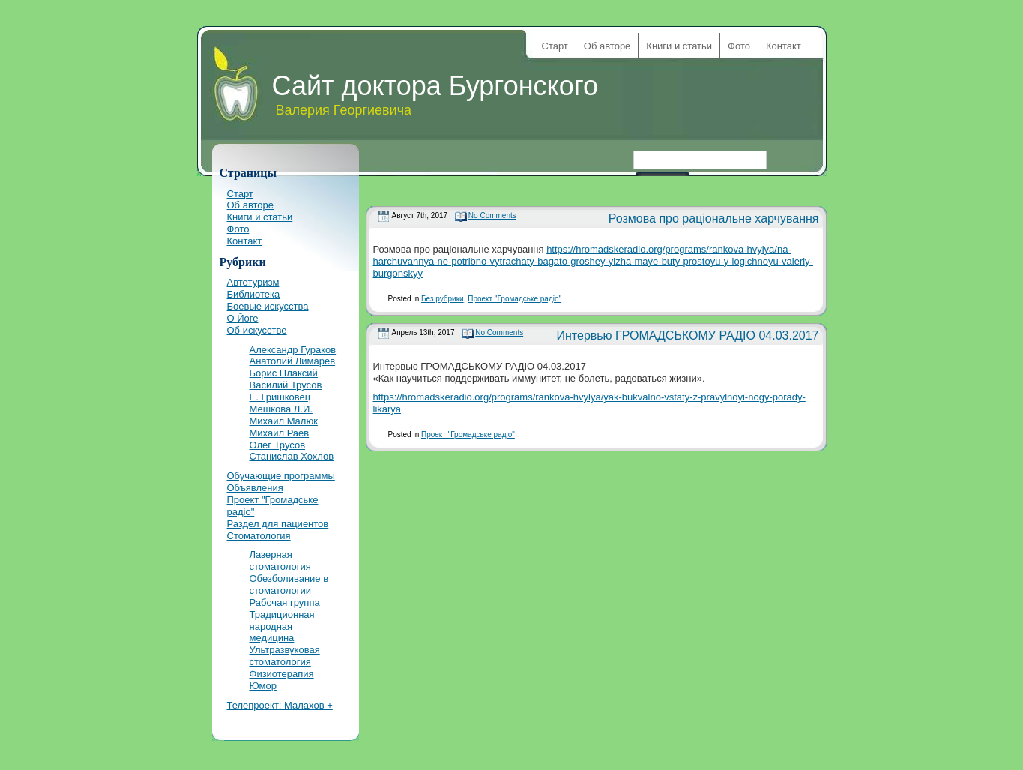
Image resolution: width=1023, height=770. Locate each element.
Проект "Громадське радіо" (514, 299)
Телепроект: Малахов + (280, 705)
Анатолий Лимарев (293, 361)
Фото (739, 46)
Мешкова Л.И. (281, 409)
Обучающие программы (281, 475)
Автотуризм (253, 282)
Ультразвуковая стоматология (285, 655)
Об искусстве (257, 330)
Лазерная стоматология (280, 560)
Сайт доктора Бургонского (435, 85)
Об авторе (607, 46)
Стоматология (259, 535)
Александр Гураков (293, 349)
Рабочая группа (285, 602)
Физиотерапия (282, 673)
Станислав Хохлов (292, 456)
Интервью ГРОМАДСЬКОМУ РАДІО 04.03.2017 (688, 335)
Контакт (783, 46)
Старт (555, 46)
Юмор (263, 685)
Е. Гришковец (280, 397)
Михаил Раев (280, 433)
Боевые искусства (268, 306)
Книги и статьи (679, 46)
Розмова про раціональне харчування (714, 218)
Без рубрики (442, 299)
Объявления (255, 487)
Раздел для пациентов (278, 523)
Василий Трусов (286, 385)
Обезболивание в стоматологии (289, 584)
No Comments (492, 215)
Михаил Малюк (284, 421)
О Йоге (243, 318)
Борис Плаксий (284, 373)
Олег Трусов (278, 445)
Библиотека (253, 294)
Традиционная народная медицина (282, 626)
